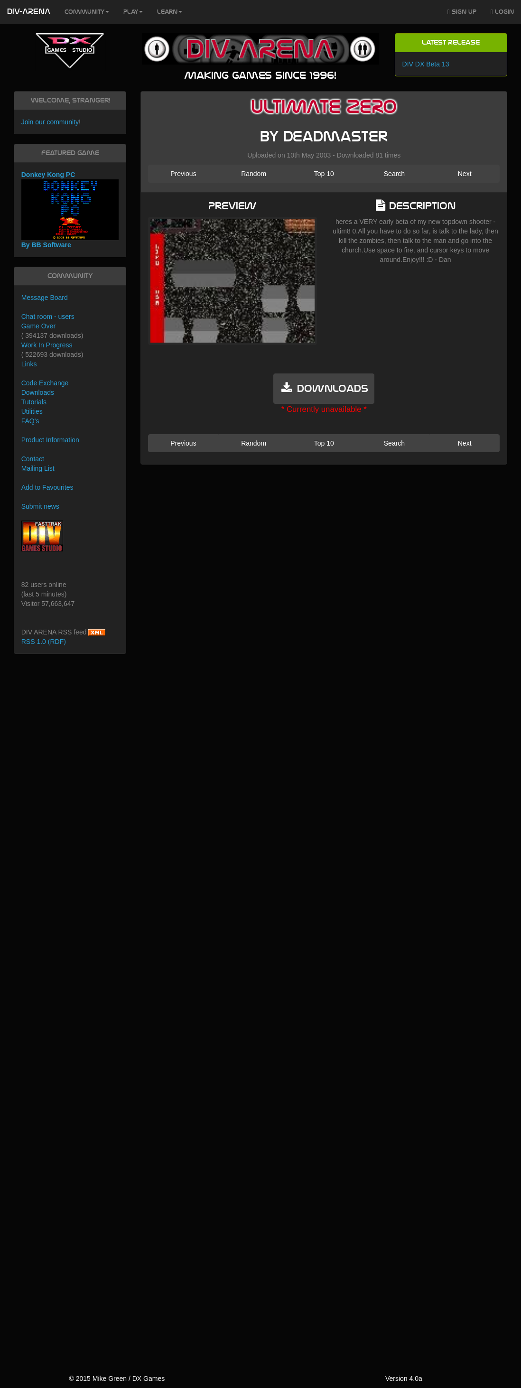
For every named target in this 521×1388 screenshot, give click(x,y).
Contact (32, 459)
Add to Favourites (47, 487)
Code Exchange (45, 383)
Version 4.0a (403, 1378)
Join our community (50, 122)
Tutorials (34, 402)
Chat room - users (47, 316)
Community (87, 12)
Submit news (40, 506)
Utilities (32, 411)
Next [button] (465, 173)
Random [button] (253, 173)
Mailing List (38, 468)
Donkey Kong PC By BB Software (70, 210)
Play (133, 12)
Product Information (50, 440)
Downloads (37, 392)
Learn (169, 12)
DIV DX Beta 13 (425, 64)
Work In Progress (47, 345)
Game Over (38, 326)
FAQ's (30, 421)
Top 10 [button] (324, 173)
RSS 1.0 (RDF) (43, 641)
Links (29, 364)
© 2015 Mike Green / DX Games (117, 1378)
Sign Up (461, 12)
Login (502, 12)
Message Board (44, 297)
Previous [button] (183, 173)
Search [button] (394, 173)
